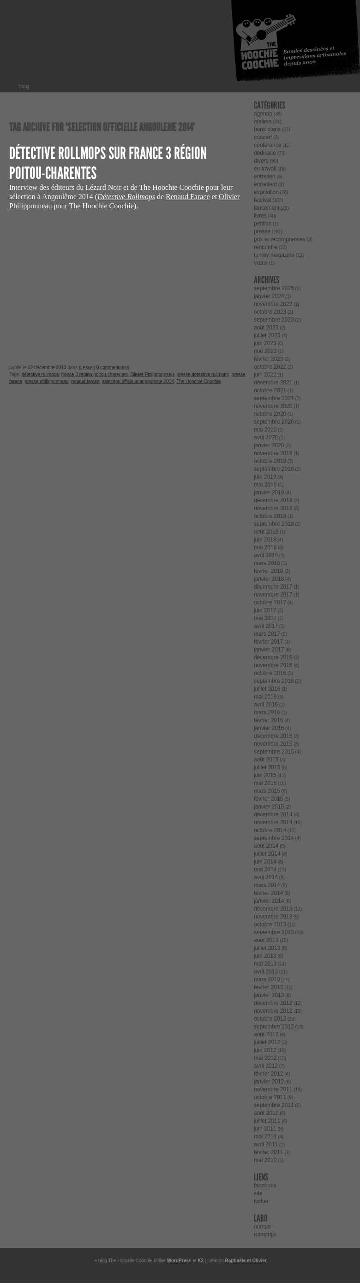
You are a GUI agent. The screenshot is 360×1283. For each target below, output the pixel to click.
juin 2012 (265, 1050)
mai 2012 (265, 1058)
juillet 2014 (267, 854)
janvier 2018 (269, 579)
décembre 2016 (273, 657)
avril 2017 (266, 626)
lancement (266, 208)
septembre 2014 (274, 838)
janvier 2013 (269, 995)
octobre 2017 (270, 602)
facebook (265, 1185)
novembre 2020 (273, 406)
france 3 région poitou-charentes (94, 374)
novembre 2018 (273, 508)
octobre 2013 (270, 924)
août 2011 (266, 1113)
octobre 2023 (270, 312)
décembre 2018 (273, 500)
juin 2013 (265, 956)
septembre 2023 (274, 319)
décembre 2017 (273, 587)
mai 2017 (265, 618)
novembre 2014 (273, 822)
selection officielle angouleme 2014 (138, 381)
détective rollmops (40, 374)
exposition (266, 192)
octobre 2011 (270, 1097)
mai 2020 (265, 429)
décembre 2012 (273, 1003)
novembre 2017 (273, 594)
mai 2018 (265, 547)
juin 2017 (265, 610)
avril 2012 (266, 1066)
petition (263, 223)
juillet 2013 (267, 948)
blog (23, 86)
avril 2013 (266, 971)
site (258, 1193)
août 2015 (266, 759)
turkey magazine (274, 255)
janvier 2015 (269, 806)
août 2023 (266, 327)
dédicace (265, 153)
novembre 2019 (273, 453)
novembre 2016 (273, 665)
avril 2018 (266, 555)
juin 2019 (265, 477)
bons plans (267, 129)
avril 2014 (266, 877)
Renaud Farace (188, 197)
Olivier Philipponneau (152, 374)
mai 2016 (265, 696)
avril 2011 (266, 1144)
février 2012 (268, 1073)
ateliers (263, 121)
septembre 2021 (274, 398)
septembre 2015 (274, 751)
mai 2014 (265, 869)
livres (260, 216)
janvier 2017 (269, 649)
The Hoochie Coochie (101, 206)
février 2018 (268, 571)
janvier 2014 (269, 901)
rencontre (265, 247)
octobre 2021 (270, 390)
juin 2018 (265, 539)
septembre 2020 (274, 422)
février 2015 (268, 799)
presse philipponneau (46, 381)
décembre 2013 (273, 909)
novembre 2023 (273, 304)
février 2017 (268, 641)
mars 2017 (267, 634)
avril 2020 (266, 437)
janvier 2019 (269, 492)
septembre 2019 (274, 469)
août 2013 (266, 940)
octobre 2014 (270, 830)
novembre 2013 (273, 916)
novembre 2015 (273, 744)
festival (262, 200)
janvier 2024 (269, 296)
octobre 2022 (270, 367)
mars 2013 (267, 979)
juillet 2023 (267, 335)
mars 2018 (267, 563)
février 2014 (268, 893)
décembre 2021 (273, 382)
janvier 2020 (269, 445)
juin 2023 (265, 343)
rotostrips (265, 1234)
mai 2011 (265, 1136)
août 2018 (266, 532)
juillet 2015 (267, 767)
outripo (262, 1226)
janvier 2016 (269, 728)
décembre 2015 (273, 736)
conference (267, 145)
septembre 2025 (274, 288)
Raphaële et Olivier (246, 1260)
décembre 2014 (273, 814)
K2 (201, 1260)
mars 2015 (267, 791)
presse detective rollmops (202, 374)
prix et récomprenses (280, 239)
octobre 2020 (270, 414)
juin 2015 (265, 775)
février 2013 (268, 987)
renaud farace (85, 381)
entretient (265, 184)
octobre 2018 (270, 516)
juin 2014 (265, 861)
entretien (265, 176)
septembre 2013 (274, 932)
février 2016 (268, 720)
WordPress (179, 1260)
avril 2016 (266, 704)
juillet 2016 (267, 689)
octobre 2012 (270, 1018)
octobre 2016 (270, 673)
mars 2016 (267, 712)
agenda (263, 113)
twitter (261, 1201)
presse (86, 367)
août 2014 (266, 846)
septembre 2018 (274, 524)
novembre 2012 (273, 1011)
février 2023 (268, 359)
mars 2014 (267, 885)
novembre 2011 (273, 1089)
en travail (265, 168)
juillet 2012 (267, 1042)
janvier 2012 (269, 1081)
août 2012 (266, 1034)
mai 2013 (265, 964)
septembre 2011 (274, 1105)
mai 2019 (265, 484)
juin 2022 (265, 374)
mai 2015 (265, 783)
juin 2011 (265, 1128)
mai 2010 (265, 1160)
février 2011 (268, 1152)
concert (263, 137)
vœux (261, 263)
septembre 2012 (274, 1026)
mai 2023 (265, 351)
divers (261, 161)
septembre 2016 (274, 681)
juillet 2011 (267, 1121)
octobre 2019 (270, 461)
